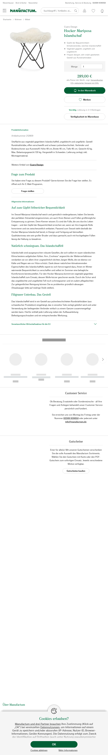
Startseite (7, 19)
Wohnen (18, 19)
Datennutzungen (50, 727)
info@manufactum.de (76, 377)
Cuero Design (37, 164)
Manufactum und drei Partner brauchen (38, 723)
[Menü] (4, 10)
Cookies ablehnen (38, 750)
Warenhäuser (8, 3)
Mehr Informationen (68, 750)
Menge (74, 66)
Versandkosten (97, 80)
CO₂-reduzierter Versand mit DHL (85, 83)
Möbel (27, 19)
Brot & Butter (21, 3)
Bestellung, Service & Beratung (85, 3)
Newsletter (33, 3)
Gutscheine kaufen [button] (76, 426)
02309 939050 (71, 373)
